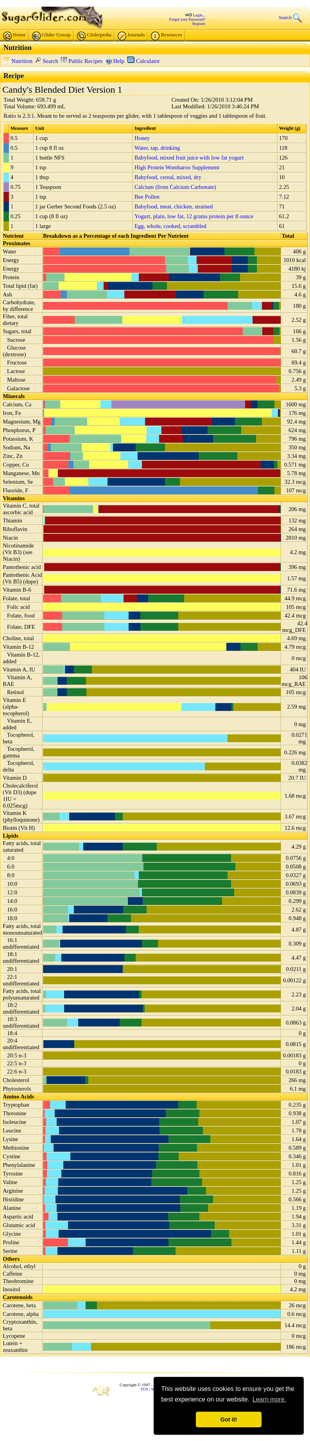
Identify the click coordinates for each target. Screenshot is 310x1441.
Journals (131, 36)
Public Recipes (81, 61)
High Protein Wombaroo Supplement (176, 167)
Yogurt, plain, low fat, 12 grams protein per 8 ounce (193, 216)
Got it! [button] (228, 1419)
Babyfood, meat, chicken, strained (173, 206)
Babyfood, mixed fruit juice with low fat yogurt (189, 157)
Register (198, 24)
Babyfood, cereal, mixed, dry (167, 177)
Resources (166, 36)
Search (46, 61)
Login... (199, 15)
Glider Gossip (51, 36)
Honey (142, 138)
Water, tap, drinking (157, 148)
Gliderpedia (94, 36)
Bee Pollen (146, 197)
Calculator (143, 61)
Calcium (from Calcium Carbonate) (175, 187)
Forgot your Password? (187, 19)
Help (115, 61)
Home (14, 36)
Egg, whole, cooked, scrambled (170, 226)
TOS (144, 1389)
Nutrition (18, 61)
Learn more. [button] (269, 1399)
